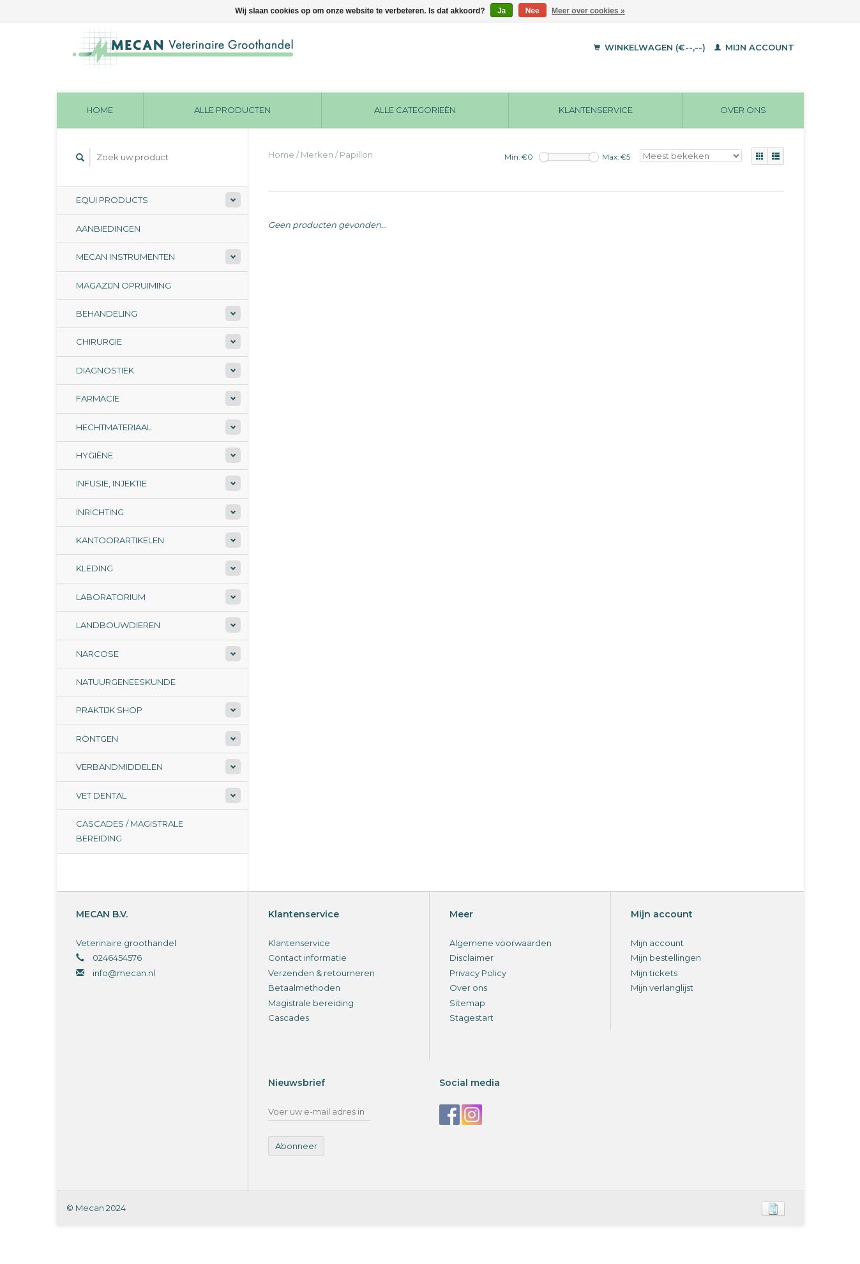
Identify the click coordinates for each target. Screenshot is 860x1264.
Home (99, 110)
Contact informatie (307, 957)
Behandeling (106, 313)
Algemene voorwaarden (500, 943)
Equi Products (112, 200)
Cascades (288, 1017)
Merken (317, 154)
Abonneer (296, 1146)
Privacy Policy (477, 973)
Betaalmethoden (304, 987)
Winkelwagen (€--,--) (651, 47)
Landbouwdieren (118, 625)
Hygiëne (94, 455)
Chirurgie (99, 341)
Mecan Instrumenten (125, 257)
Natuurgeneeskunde (126, 682)
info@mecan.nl (124, 973)
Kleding (94, 568)
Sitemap (467, 1003)
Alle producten (232, 110)
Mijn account (754, 47)
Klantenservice (596, 110)
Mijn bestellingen (666, 957)
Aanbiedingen (108, 228)
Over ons (743, 110)
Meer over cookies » (588, 10)
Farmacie (97, 398)
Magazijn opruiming (123, 285)
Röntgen (97, 739)
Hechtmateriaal (113, 427)
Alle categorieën (415, 110)
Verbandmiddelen (119, 767)
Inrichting (100, 512)
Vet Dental (101, 795)
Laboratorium (111, 597)
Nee (532, 10)
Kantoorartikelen (120, 540)
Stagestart (471, 1017)
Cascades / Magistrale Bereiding (129, 830)
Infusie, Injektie (111, 483)
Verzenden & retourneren (321, 973)
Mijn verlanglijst (662, 987)
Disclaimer (471, 957)
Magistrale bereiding (311, 1003)
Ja (501, 10)
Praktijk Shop (109, 710)
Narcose (97, 654)
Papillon (356, 154)
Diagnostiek (105, 370)
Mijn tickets (654, 973)
